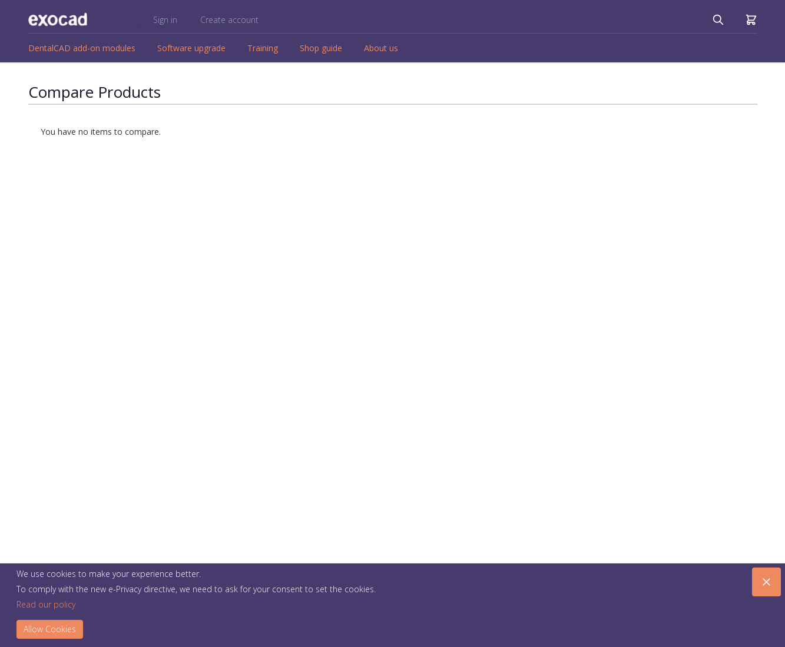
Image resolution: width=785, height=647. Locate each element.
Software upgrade (191, 48)
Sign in (166, 19)
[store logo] (57, 19)
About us (381, 48)
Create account (229, 19)
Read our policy (45, 604)
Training (262, 48)
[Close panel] (766, 582)
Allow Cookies (50, 629)
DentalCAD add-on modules (81, 48)
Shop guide (321, 48)
